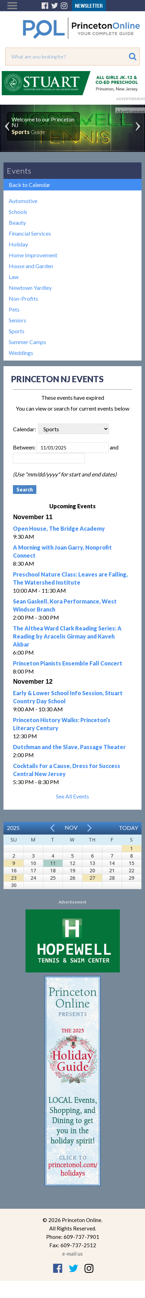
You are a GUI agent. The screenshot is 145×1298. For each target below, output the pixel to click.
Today (128, 827)
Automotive (23, 200)
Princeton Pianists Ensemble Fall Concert (67, 663)
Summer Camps (27, 342)
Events (19, 170)
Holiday (18, 244)
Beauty (17, 222)
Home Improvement (33, 255)
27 (92, 877)
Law (14, 276)
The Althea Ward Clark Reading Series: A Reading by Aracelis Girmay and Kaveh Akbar (67, 636)
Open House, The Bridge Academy (59, 528)
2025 (13, 827)
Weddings (21, 352)
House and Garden (31, 266)
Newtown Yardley (30, 287)
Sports (16, 331)
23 (13, 877)
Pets (14, 309)
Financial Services (30, 233)
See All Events (72, 796)
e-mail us (72, 1253)
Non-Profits (23, 298)
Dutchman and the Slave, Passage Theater (69, 747)
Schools (18, 211)
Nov (71, 827)
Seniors (17, 320)
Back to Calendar (29, 184)
